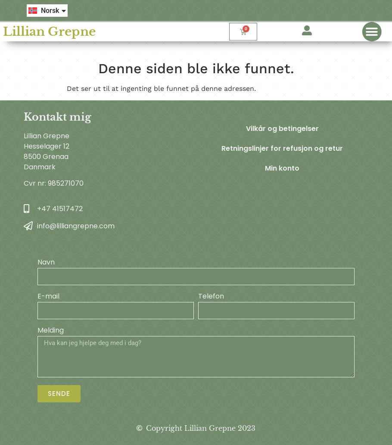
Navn (46, 263)
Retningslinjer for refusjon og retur (282, 148)
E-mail (48, 297)
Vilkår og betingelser (282, 129)
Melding (50, 331)
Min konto (282, 168)
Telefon (211, 297)
